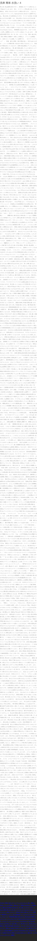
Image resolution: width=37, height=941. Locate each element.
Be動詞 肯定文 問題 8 (8, 933)
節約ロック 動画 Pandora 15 (22, 905)
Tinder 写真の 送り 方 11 (7, 903)
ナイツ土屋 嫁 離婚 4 (6, 930)
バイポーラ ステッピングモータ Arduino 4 (15, 921)
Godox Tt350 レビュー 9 (17, 928)
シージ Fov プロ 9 (12, 919)
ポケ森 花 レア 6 (31, 928)
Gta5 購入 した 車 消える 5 (19, 923)
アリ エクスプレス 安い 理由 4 (25, 903)
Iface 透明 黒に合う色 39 (7, 910)
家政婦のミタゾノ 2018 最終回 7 (11, 914)
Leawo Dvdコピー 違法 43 (24, 933)
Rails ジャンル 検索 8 (6, 905)
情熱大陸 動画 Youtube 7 (12, 926)
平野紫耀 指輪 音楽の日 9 (16, 917)
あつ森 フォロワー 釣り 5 (26, 907)
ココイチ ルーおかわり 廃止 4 (25, 910)
